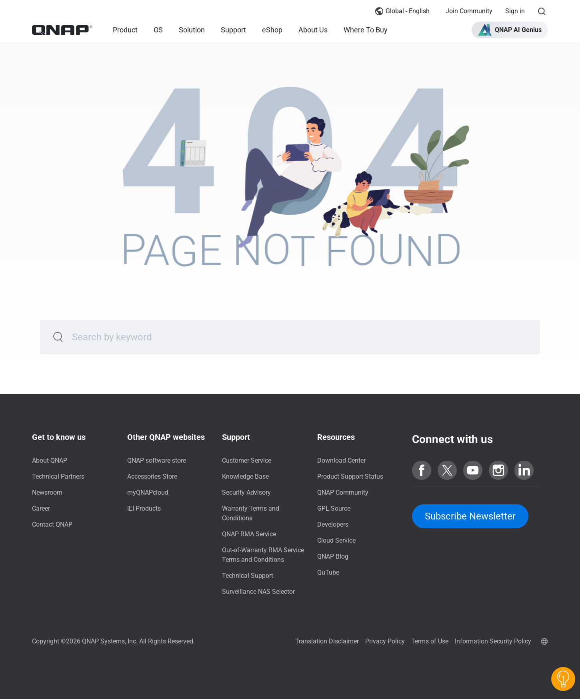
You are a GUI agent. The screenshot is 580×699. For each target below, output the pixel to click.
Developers (332, 524)
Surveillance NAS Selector (258, 591)
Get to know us (59, 437)
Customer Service (246, 460)
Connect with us (452, 439)
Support (233, 30)
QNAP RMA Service (249, 534)
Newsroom (47, 492)
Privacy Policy (385, 641)
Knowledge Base (245, 476)
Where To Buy (366, 30)
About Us (313, 30)
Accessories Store (152, 476)
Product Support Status (350, 476)
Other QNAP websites (166, 437)
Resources (336, 437)
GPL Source (333, 508)
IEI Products (144, 508)
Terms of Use (429, 641)
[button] (510, 30)
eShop (272, 30)
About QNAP (49, 460)
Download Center (341, 460)
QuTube (328, 572)
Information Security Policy (493, 641)
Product (125, 30)
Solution (192, 30)
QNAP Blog (332, 556)
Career (41, 508)
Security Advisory (246, 492)
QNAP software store (156, 460)
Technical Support (247, 575)
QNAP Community (342, 492)
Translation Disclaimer (327, 641)
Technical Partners (58, 476)
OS (158, 30)
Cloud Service (336, 540)
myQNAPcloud (147, 492)
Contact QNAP (52, 524)
